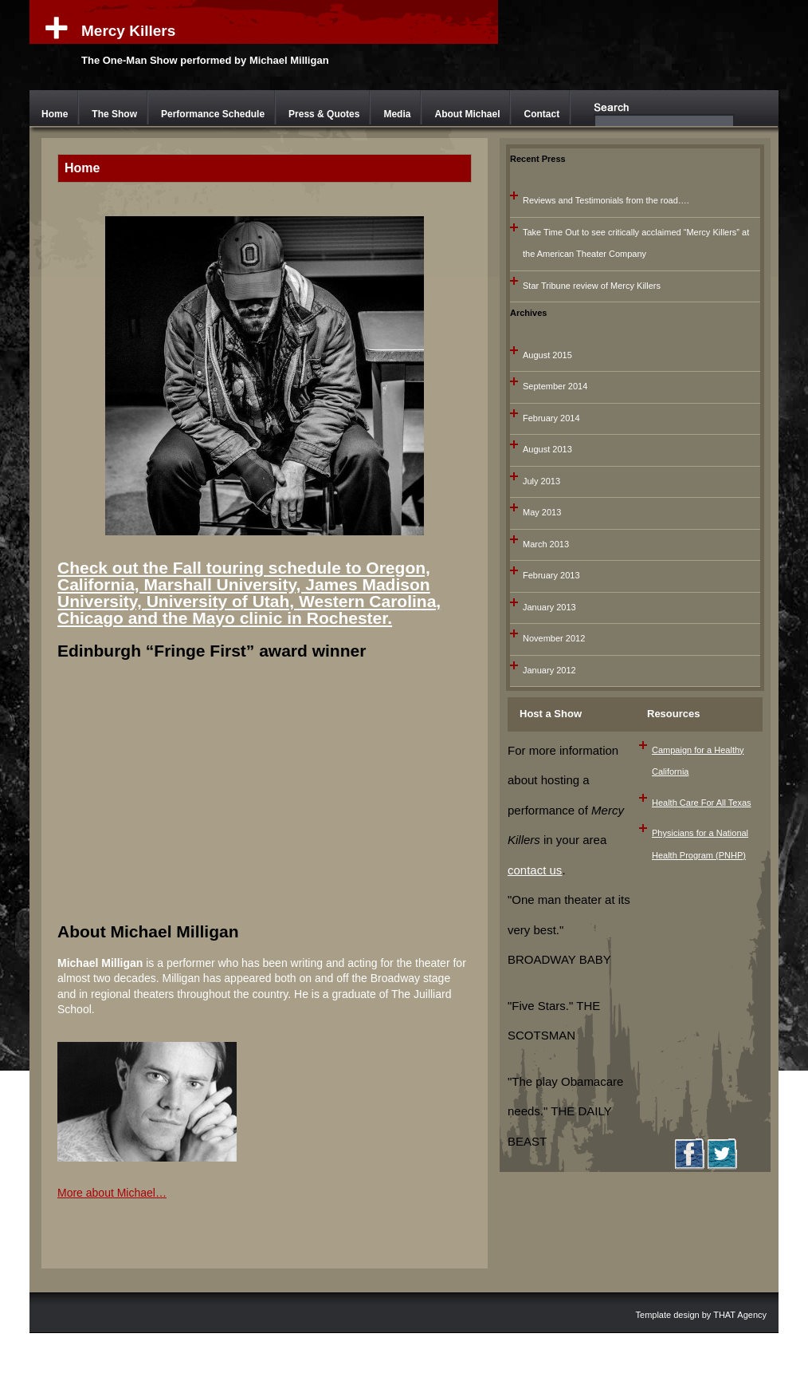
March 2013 (546, 544)
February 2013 (551, 575)
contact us (535, 870)
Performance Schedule (213, 114)
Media (396, 114)
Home (54, 114)
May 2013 (542, 512)
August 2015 (547, 355)
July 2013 (541, 481)
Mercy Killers (128, 30)
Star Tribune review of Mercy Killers (592, 285)
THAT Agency (740, 1315)
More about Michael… (112, 1192)
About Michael (467, 114)
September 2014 (555, 386)
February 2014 (551, 418)
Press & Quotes (323, 114)
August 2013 (547, 449)
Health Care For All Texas (701, 802)
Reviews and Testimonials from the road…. (606, 200)
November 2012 (554, 638)
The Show (114, 114)
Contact (541, 114)
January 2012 (549, 670)
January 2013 (549, 607)
